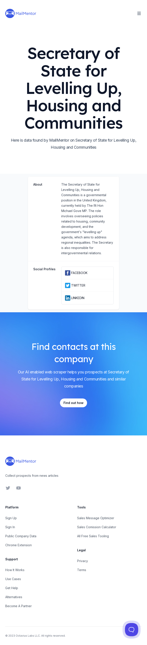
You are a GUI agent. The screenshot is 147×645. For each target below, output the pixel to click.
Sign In (10, 527)
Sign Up (11, 518)
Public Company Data (20, 536)
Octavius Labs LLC (28, 635)
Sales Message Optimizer (95, 518)
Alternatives (13, 597)
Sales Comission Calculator (96, 527)
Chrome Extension (18, 545)
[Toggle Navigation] (139, 13)
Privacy (82, 561)
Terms (81, 570)
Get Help (11, 588)
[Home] (20, 13)
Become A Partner (18, 606)
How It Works (14, 570)
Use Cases (13, 579)
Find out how (73, 403)
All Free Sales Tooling (93, 536)
